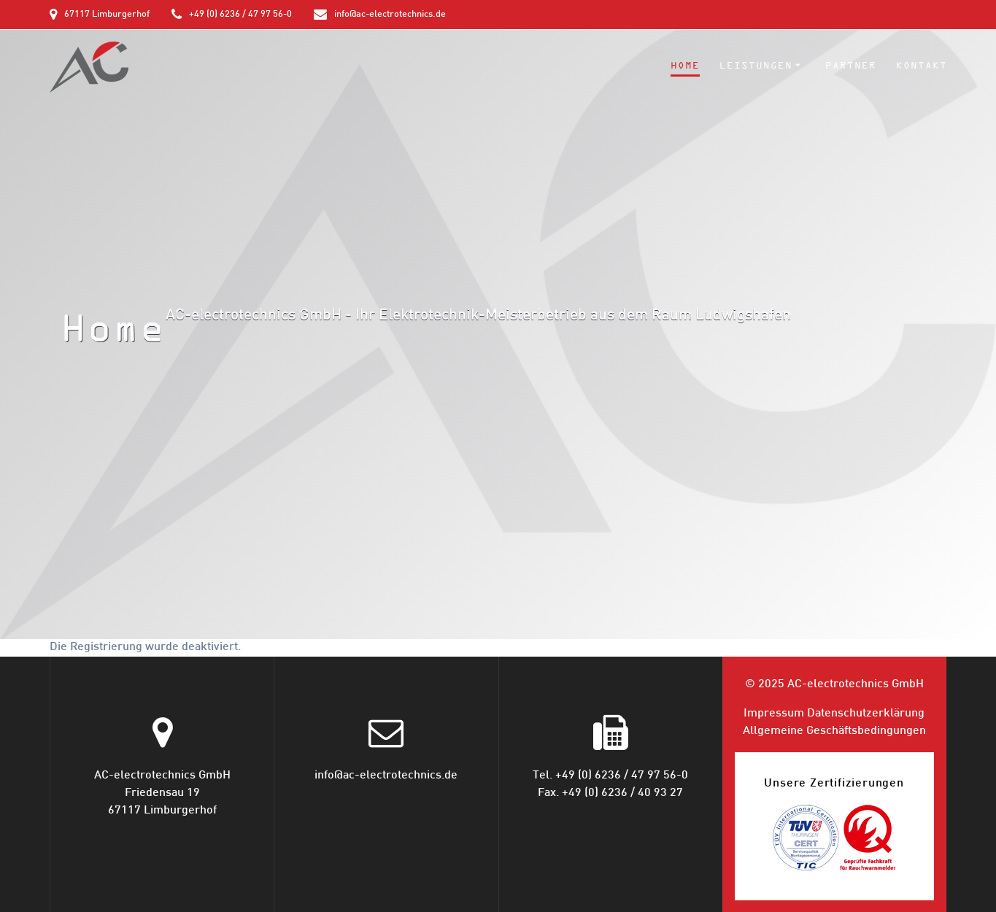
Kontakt (921, 66)
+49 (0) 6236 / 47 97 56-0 (240, 14)
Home (685, 66)
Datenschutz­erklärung (865, 713)
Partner (850, 66)
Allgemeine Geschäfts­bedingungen (834, 731)
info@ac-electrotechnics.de (390, 14)
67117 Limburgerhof (107, 14)
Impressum (774, 713)
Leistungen (755, 66)
